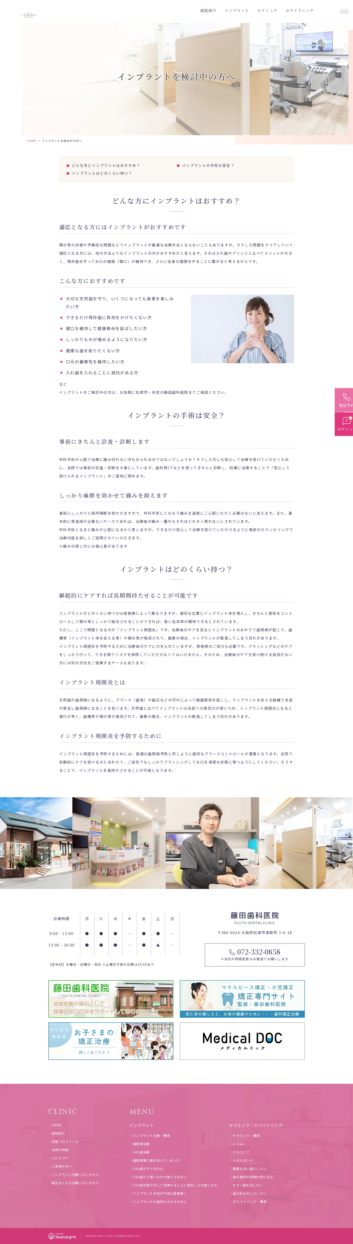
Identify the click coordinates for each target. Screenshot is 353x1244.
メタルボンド (243, 1160)
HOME (32, 141)
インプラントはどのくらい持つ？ (102, 173)
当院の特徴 (60, 1149)
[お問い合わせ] (344, 416)
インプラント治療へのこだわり (75, 1174)
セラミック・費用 (246, 1135)
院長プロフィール (65, 1141)
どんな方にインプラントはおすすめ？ (106, 165)
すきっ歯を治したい (248, 1185)
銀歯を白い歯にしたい (250, 1168)
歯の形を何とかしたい (250, 1193)
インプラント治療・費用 (151, 1135)
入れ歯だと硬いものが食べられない (160, 1177)
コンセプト (60, 1158)
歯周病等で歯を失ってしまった (156, 1160)
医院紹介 (58, 1133)
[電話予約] (344, 397)
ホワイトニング (300, 10)
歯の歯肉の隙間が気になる (253, 1177)
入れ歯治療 (141, 1152)
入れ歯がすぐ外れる (148, 1168)
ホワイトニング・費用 (250, 1201)
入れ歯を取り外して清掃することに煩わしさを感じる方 (175, 1185)
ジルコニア (241, 1152)
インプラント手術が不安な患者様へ (160, 1193)
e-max (238, 1144)
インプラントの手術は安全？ (208, 165)
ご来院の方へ (62, 1166)
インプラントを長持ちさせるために (160, 1201)
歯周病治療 (141, 1144)
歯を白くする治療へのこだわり (75, 1183)
